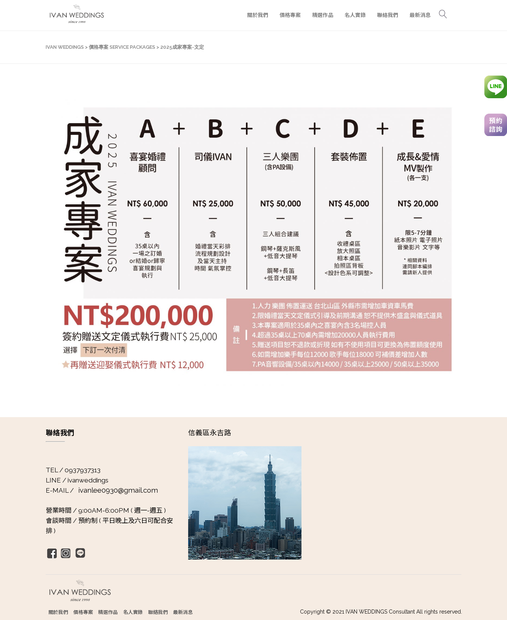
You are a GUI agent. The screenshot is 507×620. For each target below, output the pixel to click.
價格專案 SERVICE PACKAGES (122, 47)
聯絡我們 (158, 611)
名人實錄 (133, 611)
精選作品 (108, 611)
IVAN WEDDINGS (65, 47)
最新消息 (183, 611)
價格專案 (83, 611)
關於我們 (58, 611)
